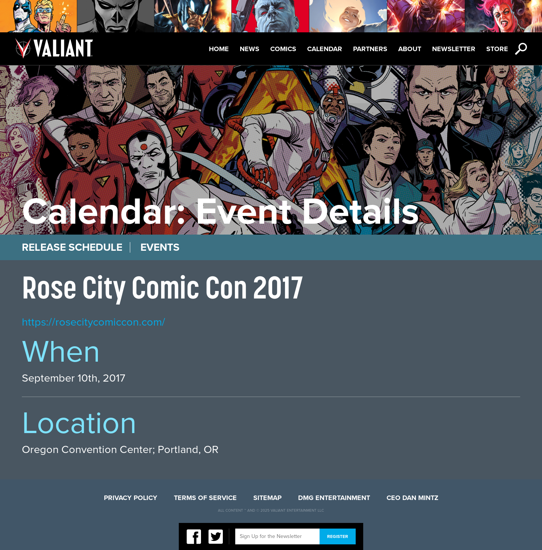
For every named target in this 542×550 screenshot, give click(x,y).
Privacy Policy (130, 498)
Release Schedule (72, 247)
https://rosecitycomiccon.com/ (93, 322)
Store (497, 49)
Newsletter (453, 49)
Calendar (324, 49)
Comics (283, 49)
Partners (370, 49)
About (409, 49)
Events (160, 247)
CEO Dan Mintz (412, 498)
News (249, 49)
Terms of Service (205, 498)
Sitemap (267, 498)
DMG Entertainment (334, 498)
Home (219, 49)
